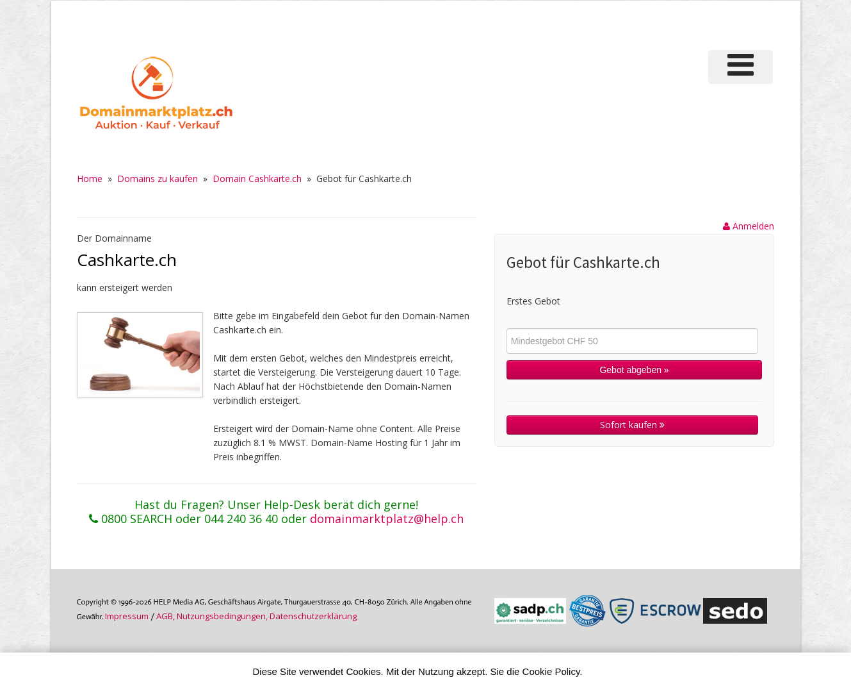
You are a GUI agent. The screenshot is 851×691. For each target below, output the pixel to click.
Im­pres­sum (127, 616)
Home (89, 178)
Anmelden (748, 226)
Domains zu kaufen (157, 178)
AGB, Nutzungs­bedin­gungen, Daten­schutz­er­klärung (256, 616)
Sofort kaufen (632, 425)
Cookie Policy (551, 671)
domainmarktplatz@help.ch (387, 518)
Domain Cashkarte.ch (257, 178)
